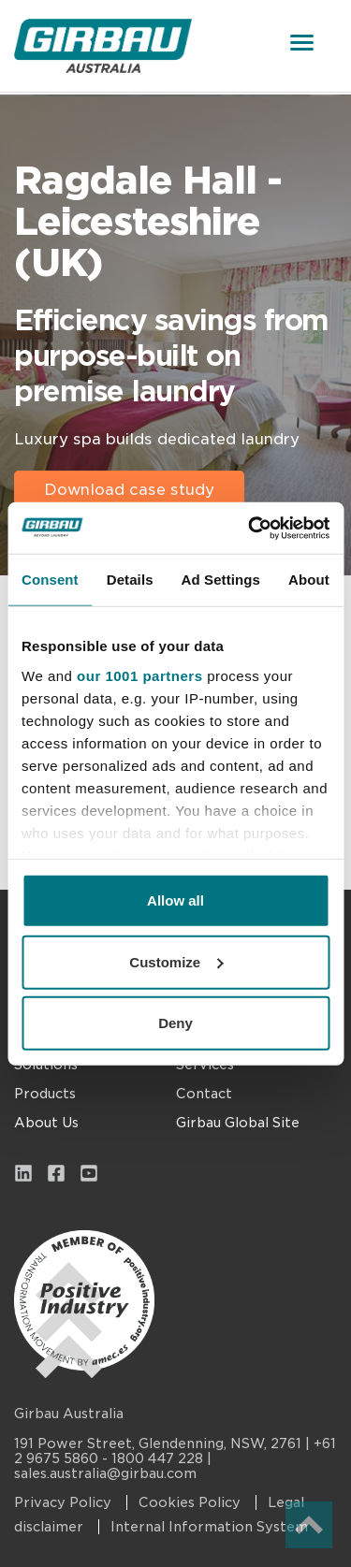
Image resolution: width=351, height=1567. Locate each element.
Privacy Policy (64, 1502)
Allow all (175, 900)
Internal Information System (209, 1526)
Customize (176, 961)
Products (45, 1093)
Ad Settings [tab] (221, 580)
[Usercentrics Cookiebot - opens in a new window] (249, 527)
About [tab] (308, 580)
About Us (46, 1122)
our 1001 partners (139, 675)
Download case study (129, 490)
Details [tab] (130, 580)
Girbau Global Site (238, 1122)
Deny (175, 1023)
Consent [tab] (50, 580)
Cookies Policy (191, 1502)
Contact (204, 1093)
